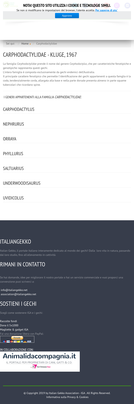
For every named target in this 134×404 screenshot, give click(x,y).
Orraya (9, 139)
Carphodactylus (18, 109)
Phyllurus (13, 153)
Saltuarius (13, 168)
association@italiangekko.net (18, 294)
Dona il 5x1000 (9, 325)
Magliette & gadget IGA (14, 329)
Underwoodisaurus (21, 183)
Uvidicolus (13, 198)
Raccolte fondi (8, 321)
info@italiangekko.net (14, 290)
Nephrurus (13, 124)
